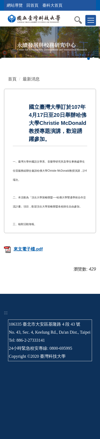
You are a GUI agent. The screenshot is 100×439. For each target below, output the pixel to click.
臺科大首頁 (52, 5)
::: (5, 312)
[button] (80, 20)
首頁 (12, 79)
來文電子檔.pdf (23, 249)
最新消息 (31, 79)
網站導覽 (15, 5)
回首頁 (32, 5)
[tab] (88, 58)
